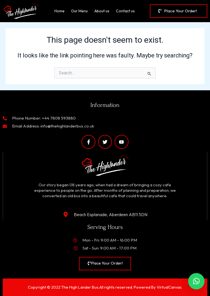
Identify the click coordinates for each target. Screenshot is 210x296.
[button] (196, 281)
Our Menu (79, 10)
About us (101, 10)
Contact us (125, 10)
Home (59, 10)
